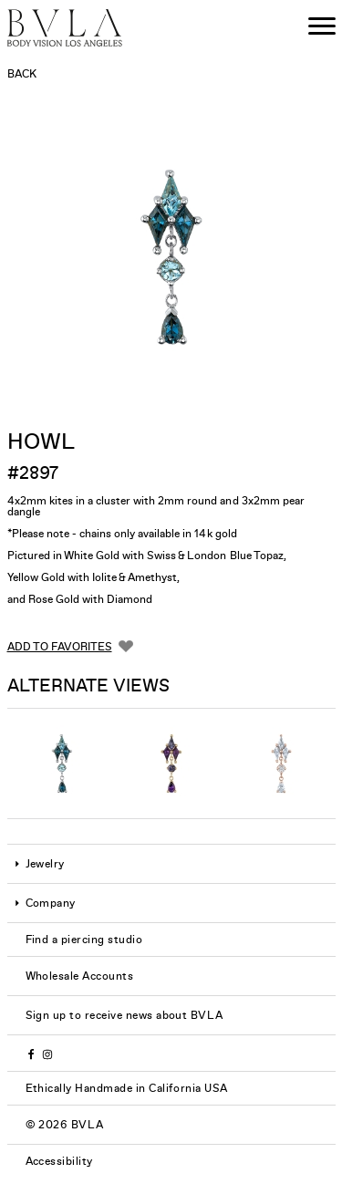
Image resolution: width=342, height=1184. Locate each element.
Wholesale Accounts (80, 976)
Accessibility (59, 1161)
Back (21, 74)
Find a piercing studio (84, 939)
